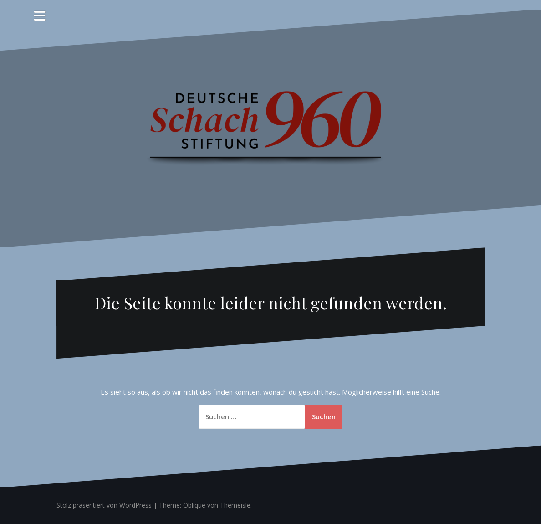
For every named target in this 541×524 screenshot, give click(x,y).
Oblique (194, 505)
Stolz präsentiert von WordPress (104, 505)
